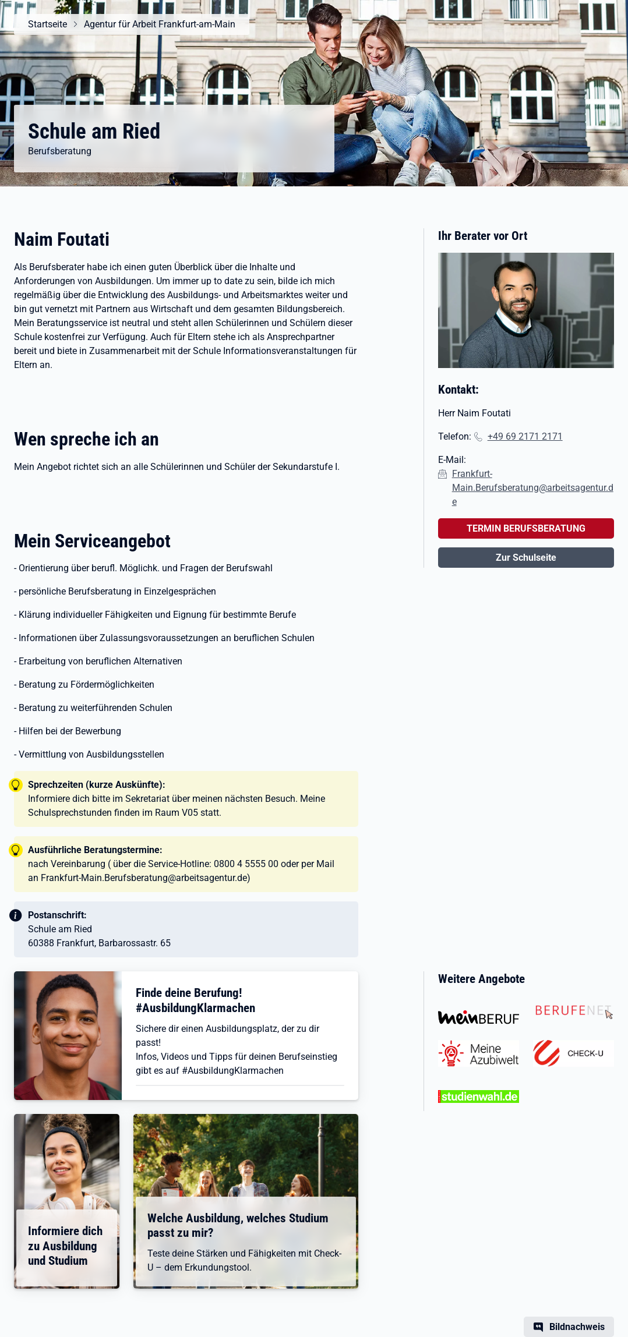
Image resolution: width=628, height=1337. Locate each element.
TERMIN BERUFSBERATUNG (526, 528)
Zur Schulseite (526, 557)
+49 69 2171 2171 (525, 436)
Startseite (47, 24)
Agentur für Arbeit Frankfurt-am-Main (159, 24)
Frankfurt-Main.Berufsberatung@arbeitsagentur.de (532, 487)
